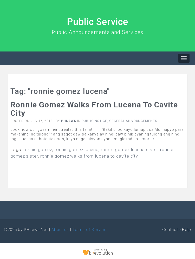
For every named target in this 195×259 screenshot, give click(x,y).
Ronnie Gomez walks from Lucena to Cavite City (94, 109)
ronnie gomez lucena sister (129, 149)
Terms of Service (90, 229)
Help (186, 229)
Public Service (97, 21)
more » (148, 139)
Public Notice (94, 121)
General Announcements (133, 121)
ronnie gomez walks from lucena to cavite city (89, 156)
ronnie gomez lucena (77, 149)
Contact (170, 229)
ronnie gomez (37, 149)
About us (60, 229)
